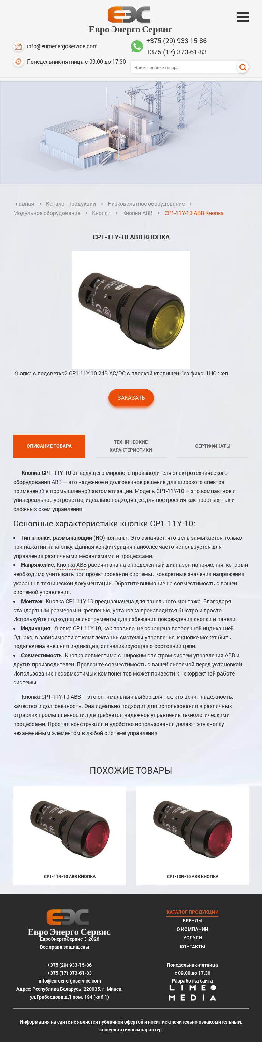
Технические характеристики (131, 446)
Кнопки (101, 212)
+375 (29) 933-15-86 (176, 40)
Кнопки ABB (137, 212)
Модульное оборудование (46, 212)
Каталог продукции (71, 203)
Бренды (192, 920)
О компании (192, 929)
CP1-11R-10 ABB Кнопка (70, 876)
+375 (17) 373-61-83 (176, 51)
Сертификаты (212, 446)
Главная (23, 203)
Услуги (192, 937)
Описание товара (49, 446)
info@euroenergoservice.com (55, 46)
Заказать (131, 397)
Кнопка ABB (72, 564)
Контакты (192, 946)
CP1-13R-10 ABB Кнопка (192, 876)
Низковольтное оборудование (146, 203)
